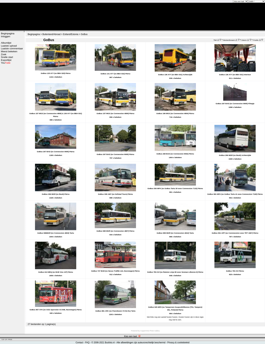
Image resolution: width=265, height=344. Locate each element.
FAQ (87, 342)
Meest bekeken (9, 51)
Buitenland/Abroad (51, 34)
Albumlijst (6, 42)
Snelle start (7, 57)
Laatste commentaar (12, 48)
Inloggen (5, 36)
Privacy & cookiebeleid (178, 342)
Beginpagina (7, 33)
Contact (79, 342)
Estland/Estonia (70, 34)
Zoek (3, 54)
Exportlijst (6, 60)
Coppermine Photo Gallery (150, 331)
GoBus (84, 34)
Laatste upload (9, 45)
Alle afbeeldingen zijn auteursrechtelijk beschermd (140, 342)
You (5, 62)
